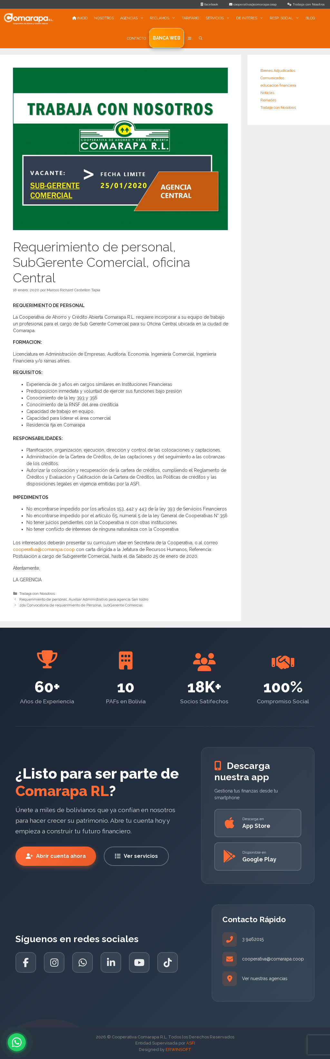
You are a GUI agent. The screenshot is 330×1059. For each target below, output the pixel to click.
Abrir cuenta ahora (56, 856)
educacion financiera (278, 85)
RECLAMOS (164, 18)
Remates (268, 100)
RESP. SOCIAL (286, 18)
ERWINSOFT (178, 1049)
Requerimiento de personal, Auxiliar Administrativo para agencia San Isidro (83, 599)
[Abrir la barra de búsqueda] (200, 38)
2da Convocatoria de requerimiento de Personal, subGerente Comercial (80, 605)
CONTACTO (136, 38)
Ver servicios (136, 856)
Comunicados (272, 78)
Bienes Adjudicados (277, 70)
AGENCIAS (133, 18)
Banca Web (166, 38)
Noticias (267, 92)
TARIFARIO (190, 18)
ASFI (190, 1043)
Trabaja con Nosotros (37, 593)
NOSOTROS (104, 18)
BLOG (310, 18)
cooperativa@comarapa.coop (44, 549)
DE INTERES (251, 18)
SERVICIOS (219, 18)
